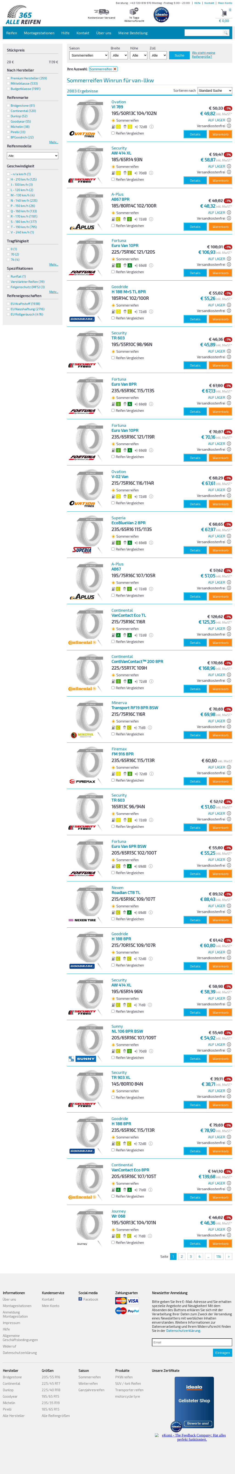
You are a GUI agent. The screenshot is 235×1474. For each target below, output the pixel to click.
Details (195, 134)
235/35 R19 (51, 1403)
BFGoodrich (22, 137)
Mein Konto (225, 2)
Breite (115, 48)
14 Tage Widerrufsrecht (134, 19)
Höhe (134, 48)
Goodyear (21, 121)
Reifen (11, 33)
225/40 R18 (51, 1390)
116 (218, 1256)
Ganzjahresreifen (91, 1390)
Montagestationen (39, 33)
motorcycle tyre (127, 1396)
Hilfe (197, 2)
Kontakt (209, 2)
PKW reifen (124, 1377)
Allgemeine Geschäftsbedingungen (20, 1337)
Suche (180, 55)
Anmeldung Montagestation (15, 1314)
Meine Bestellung (133, 33)
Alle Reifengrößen (56, 1416)
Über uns (103, 33)
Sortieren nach (184, 90)
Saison (74, 48)
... (208, 1256)
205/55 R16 (51, 1377)
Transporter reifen (129, 1390)
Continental (23, 111)
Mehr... (53, 142)
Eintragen (222, 1353)
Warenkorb (221, 134)
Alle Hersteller (14, 1416)
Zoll (153, 48)
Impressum (11, 1323)
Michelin (20, 127)
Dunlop (19, 116)
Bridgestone (23, 105)
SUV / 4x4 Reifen (128, 1383)
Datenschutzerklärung (20, 1353)
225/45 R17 (51, 1383)
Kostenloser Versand (101, 17)
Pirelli (18, 132)
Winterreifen (88, 1383)
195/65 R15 (50, 1396)
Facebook (88, 1299)
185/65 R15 (50, 1409)
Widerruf (9, 1346)
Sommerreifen (89, 1377)
